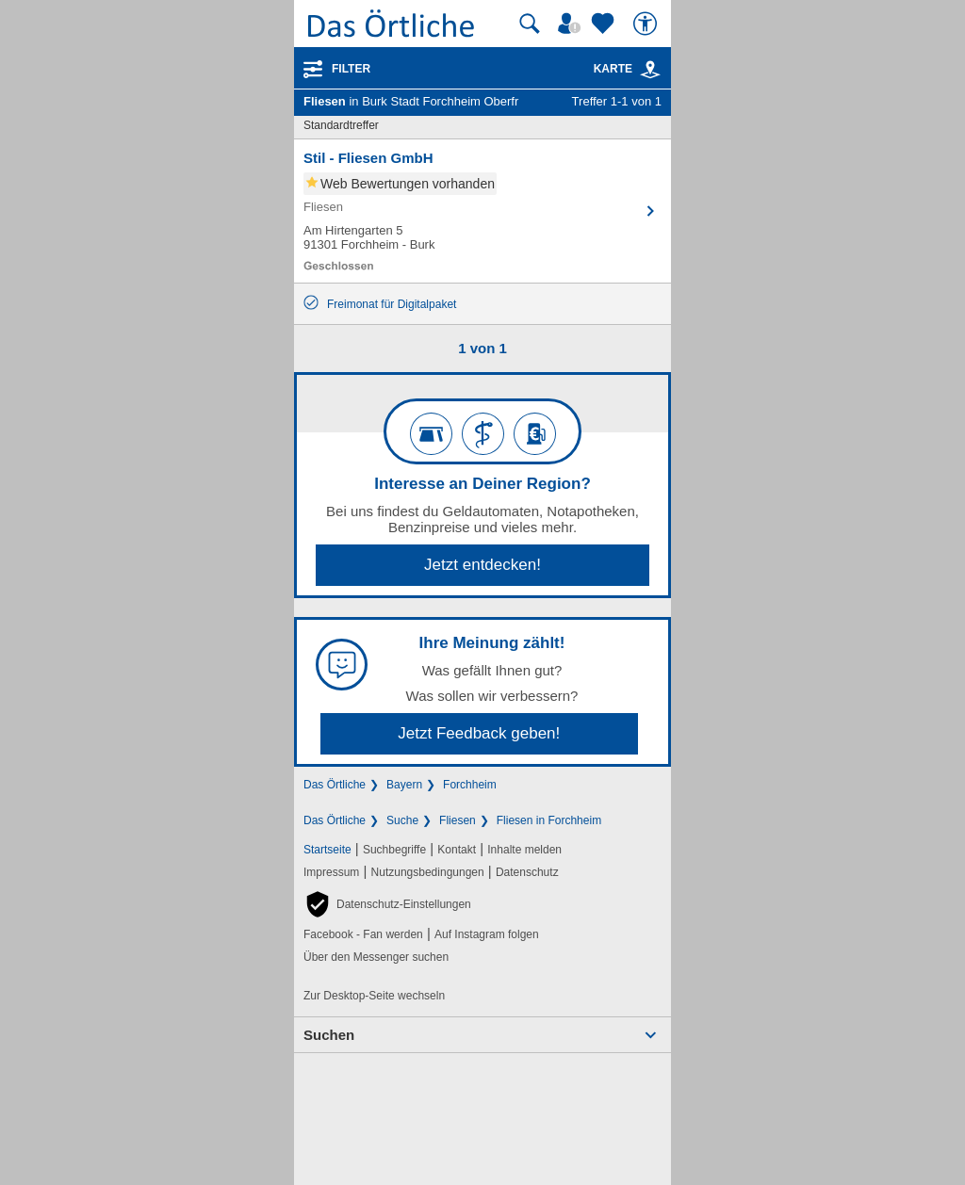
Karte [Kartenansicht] (628, 68)
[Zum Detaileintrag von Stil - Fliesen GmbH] (482, 211)
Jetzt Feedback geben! (479, 733)
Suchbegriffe (394, 849)
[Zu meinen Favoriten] (605, 23)
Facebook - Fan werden (363, 934)
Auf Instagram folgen (486, 934)
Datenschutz (527, 872)
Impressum (331, 872)
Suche (402, 820)
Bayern (404, 784)
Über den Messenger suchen (376, 957)
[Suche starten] (529, 23)
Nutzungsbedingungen (427, 872)
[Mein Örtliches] (572, 23)
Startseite (327, 849)
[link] (650, 69)
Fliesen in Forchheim (549, 820)
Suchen (328, 1035)
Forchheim (470, 784)
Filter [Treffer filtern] (351, 68)
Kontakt (456, 849)
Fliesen (457, 820)
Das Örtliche (334, 784)
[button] (387, 904)
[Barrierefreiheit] (647, 23)
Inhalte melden (524, 849)
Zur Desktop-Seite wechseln (374, 995)
